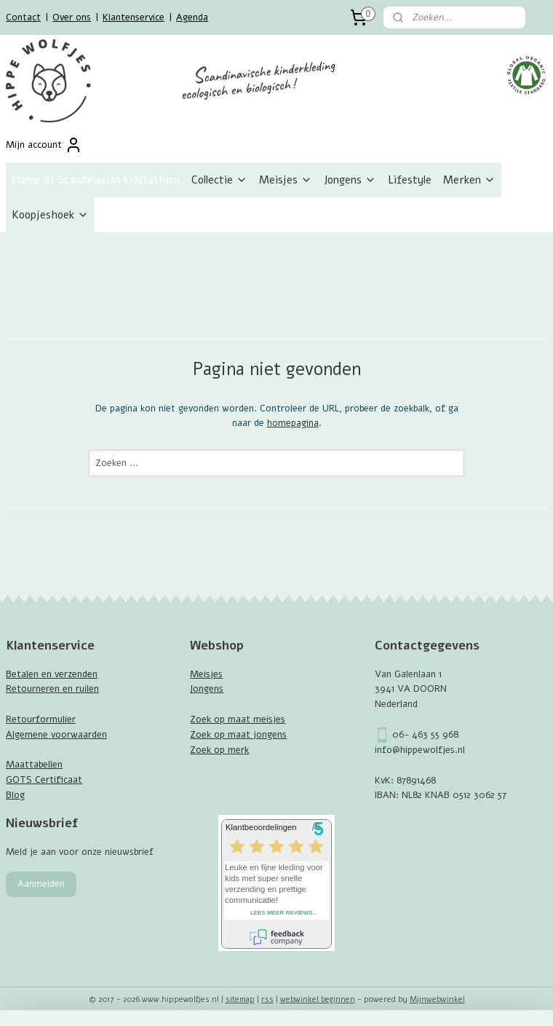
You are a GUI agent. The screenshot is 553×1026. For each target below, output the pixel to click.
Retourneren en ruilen (52, 688)
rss (267, 999)
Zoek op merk (219, 750)
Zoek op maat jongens (238, 734)
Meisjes (285, 180)
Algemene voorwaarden (56, 734)
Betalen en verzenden (52, 674)
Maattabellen (34, 764)
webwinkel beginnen (317, 999)
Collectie (219, 180)
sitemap (240, 999)
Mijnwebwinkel (437, 999)
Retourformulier (41, 719)
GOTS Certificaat (44, 779)
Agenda (192, 17)
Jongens (350, 180)
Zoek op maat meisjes (237, 719)
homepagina (293, 423)
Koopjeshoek (50, 215)
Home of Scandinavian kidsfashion (96, 180)
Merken (469, 180)
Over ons (71, 17)
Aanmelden (41, 884)
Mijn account (44, 145)
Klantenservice (133, 17)
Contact (23, 17)
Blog (15, 795)
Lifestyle (409, 180)
